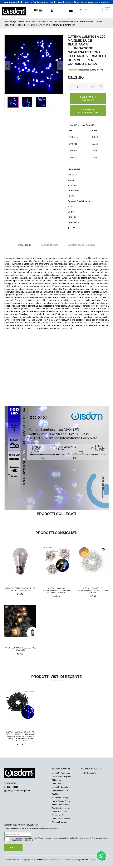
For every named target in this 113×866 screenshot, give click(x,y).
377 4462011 (13, 783)
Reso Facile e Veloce (61, 819)
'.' (5, 691)
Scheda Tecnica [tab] (49, 245)
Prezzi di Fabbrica (59, 812)
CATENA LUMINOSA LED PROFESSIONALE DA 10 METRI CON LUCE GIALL (92, 590)
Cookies (55, 794)
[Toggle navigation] (70, 10)
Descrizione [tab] (24, 245)
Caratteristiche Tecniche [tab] (81, 245)
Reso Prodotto (58, 784)
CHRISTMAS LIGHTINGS (30, 21)
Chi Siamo (56, 780)
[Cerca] (90, 10)
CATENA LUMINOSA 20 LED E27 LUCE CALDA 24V (20, 649)
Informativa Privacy (60, 798)
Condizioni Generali (60, 790)
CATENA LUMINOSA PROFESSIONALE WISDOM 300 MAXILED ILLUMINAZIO (56, 590)
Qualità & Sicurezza (60, 808)
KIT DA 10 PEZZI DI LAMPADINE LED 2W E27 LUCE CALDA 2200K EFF (20, 589)
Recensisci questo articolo (91, 70)
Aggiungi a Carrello (88, 98)
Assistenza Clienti (59, 815)
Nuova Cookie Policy (61, 804)
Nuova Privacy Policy (61, 801)
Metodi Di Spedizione (61, 787)
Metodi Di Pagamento (61, 773)
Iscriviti (13, 847)
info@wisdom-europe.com (19, 790)
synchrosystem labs (80, 859)
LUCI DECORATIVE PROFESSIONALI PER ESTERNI (68, 21)
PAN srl (39, 859)
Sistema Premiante (60, 822)
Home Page (10, 21)
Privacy (40, 838)
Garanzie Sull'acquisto (61, 776)
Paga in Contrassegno (88, 111)
